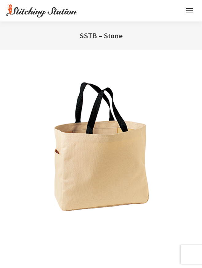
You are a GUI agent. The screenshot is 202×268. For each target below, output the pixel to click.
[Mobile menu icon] (190, 11)
